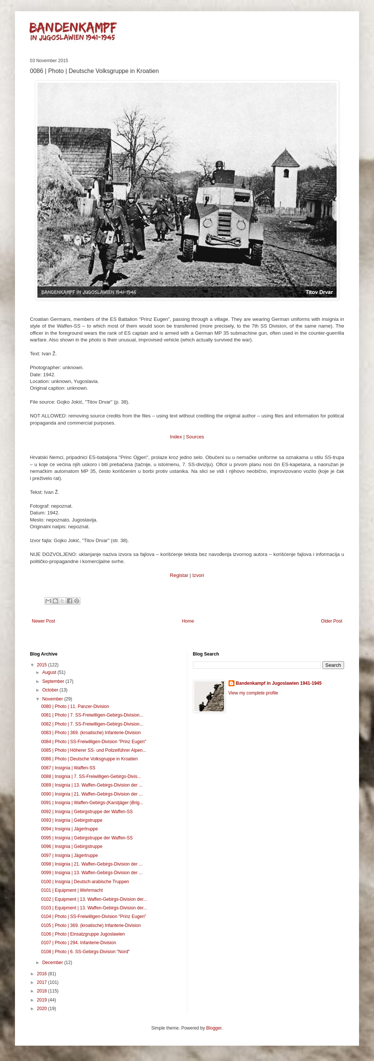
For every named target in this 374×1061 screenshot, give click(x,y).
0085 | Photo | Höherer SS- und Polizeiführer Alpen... (93, 750)
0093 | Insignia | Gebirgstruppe (71, 820)
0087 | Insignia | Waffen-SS (68, 767)
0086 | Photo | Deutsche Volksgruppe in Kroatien (89, 758)
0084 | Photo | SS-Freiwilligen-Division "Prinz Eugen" (93, 741)
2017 (42, 982)
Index (176, 437)
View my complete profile (253, 693)
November (53, 699)
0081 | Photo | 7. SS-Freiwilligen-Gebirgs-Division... (92, 715)
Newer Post (43, 621)
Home (188, 621)
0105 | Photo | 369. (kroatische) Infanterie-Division (91, 925)
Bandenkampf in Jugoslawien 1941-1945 (279, 683)
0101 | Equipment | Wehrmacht (72, 890)
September (53, 681)
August (50, 672)
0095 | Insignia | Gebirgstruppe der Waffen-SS (87, 837)
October (50, 690)
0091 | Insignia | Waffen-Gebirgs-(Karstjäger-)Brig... (92, 802)
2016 (42, 973)
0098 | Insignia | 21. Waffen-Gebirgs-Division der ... (91, 864)
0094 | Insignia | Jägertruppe (69, 829)
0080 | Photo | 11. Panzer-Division (75, 706)
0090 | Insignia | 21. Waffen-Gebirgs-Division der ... (91, 794)
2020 (42, 1008)
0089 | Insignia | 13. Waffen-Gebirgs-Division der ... (91, 785)
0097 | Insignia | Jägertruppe (69, 855)
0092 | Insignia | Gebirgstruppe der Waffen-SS (87, 811)
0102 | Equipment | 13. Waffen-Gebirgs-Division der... (94, 899)
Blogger (213, 1028)
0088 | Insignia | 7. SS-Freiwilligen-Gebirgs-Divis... (91, 776)
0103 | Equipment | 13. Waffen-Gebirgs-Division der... (94, 907)
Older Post (331, 621)
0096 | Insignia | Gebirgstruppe (71, 846)
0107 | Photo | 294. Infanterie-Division (78, 942)
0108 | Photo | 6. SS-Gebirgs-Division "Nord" (85, 951)
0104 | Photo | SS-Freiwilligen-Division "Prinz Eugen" (93, 916)
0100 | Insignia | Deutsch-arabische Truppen (85, 881)
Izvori (198, 575)
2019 (42, 1000)
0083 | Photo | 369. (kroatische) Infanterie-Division (91, 732)
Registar (179, 575)
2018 (42, 991)
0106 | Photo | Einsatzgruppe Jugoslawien (83, 934)
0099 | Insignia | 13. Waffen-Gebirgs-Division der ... (91, 872)
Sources (195, 437)
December (53, 962)
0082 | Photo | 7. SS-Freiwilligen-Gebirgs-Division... (92, 724)
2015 (42, 665)
